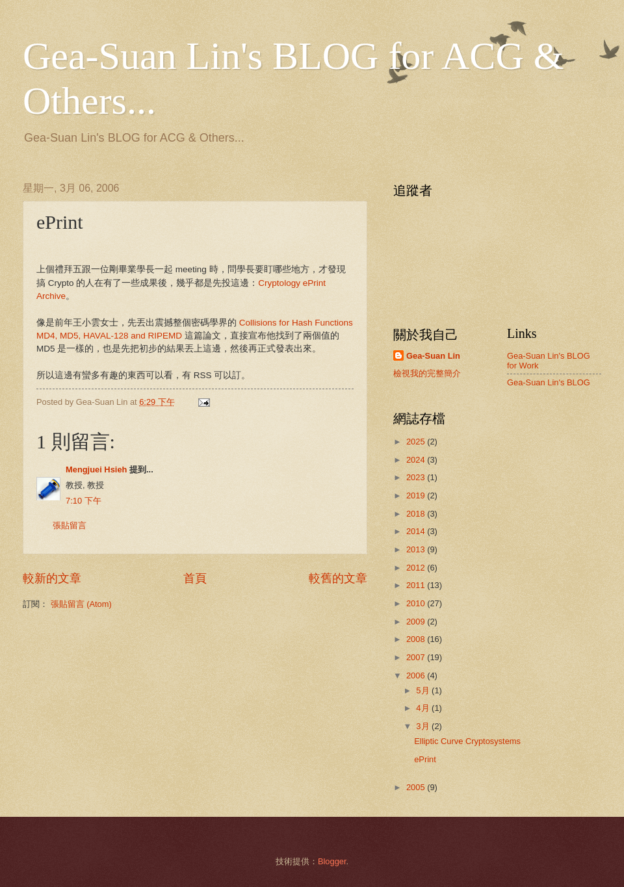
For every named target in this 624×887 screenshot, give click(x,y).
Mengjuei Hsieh (96, 469)
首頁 (195, 578)
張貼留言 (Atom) (81, 604)
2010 (416, 603)
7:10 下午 (83, 501)
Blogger (332, 861)
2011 (416, 585)
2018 (416, 514)
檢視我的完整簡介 (427, 373)
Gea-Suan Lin (433, 356)
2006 (416, 675)
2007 (416, 657)
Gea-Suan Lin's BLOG (548, 382)
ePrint (425, 759)
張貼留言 (69, 525)
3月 (424, 726)
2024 (416, 460)
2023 (416, 477)
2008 (416, 639)
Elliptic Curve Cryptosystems (467, 741)
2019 (416, 495)
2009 (416, 621)
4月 (424, 708)
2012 (416, 567)
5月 (424, 690)
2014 (416, 531)
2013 (416, 549)
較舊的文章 (338, 578)
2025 (416, 441)
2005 (416, 787)
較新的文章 (52, 578)
